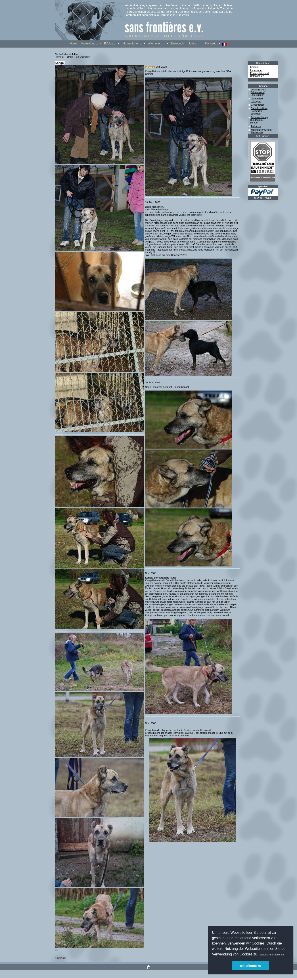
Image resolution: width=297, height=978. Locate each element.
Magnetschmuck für (261, 129)
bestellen (256, 113)
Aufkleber (256, 126)
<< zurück (60, 958)
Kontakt (254, 67)
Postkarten (257, 111)
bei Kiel (254, 122)
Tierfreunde (257, 132)
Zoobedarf (257, 98)
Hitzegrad (256, 101)
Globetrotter (257, 104)
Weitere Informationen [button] (272, 954)
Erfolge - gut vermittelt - (78, 57)
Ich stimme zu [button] (250, 966)
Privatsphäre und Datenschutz (259, 74)
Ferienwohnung (259, 117)
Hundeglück (256, 120)
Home (58, 57)
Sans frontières (259, 108)
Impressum (256, 70)
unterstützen (257, 95)
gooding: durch (259, 89)
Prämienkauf (258, 92)
